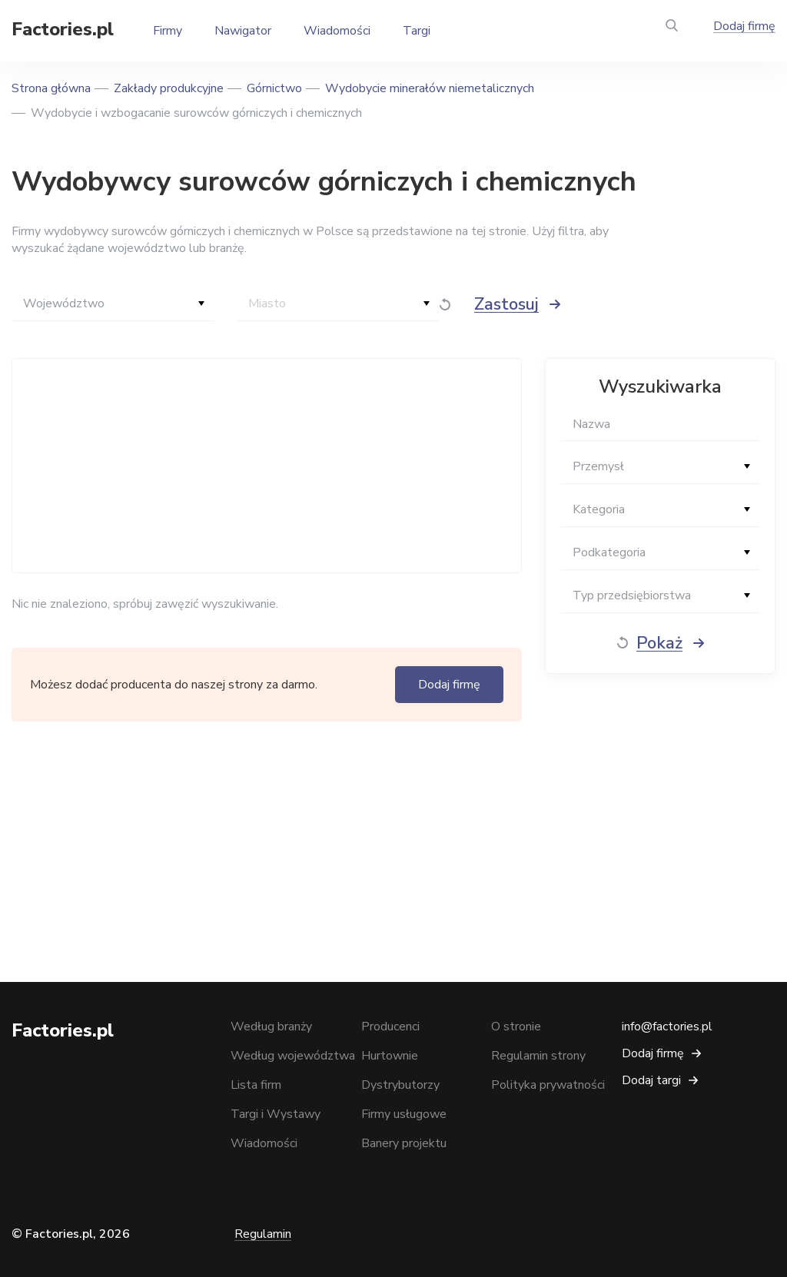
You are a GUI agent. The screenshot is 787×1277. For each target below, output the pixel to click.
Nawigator (242, 30)
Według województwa (293, 1055)
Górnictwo (274, 88)
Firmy (167, 30)
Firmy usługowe (404, 1114)
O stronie (516, 1026)
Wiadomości (337, 30)
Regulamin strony (538, 1055)
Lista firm (256, 1084)
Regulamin (262, 1234)
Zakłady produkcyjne (169, 88)
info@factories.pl (667, 1026)
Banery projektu (404, 1143)
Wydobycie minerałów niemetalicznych (429, 88)
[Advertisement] (263, 465)
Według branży (271, 1026)
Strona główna (51, 88)
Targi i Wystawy (275, 1114)
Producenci (390, 1026)
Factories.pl (63, 29)
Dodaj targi (651, 1080)
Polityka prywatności (548, 1084)
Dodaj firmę (744, 26)
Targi (416, 30)
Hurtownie (389, 1055)
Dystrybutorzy (400, 1084)
